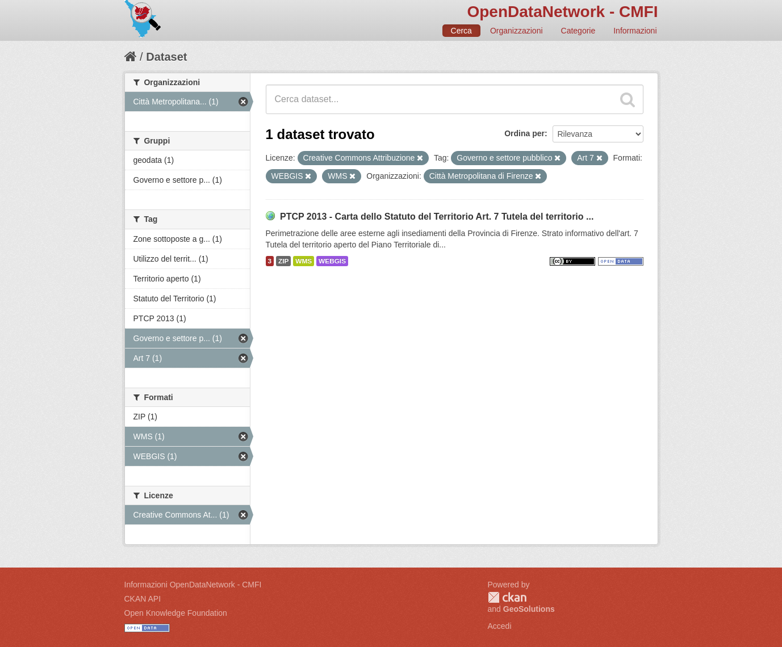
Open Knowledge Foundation (175, 612)
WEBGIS (332, 261)
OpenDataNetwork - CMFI (562, 11)
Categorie (578, 30)
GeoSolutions (529, 609)
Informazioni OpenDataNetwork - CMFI (193, 584)
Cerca (461, 30)
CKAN (507, 597)
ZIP (283, 261)
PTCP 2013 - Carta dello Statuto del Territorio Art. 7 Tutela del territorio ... (436, 216)
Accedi (500, 626)
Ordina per (524, 133)
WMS (303, 261)
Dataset (166, 57)
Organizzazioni (516, 30)
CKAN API (142, 598)
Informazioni (634, 30)
